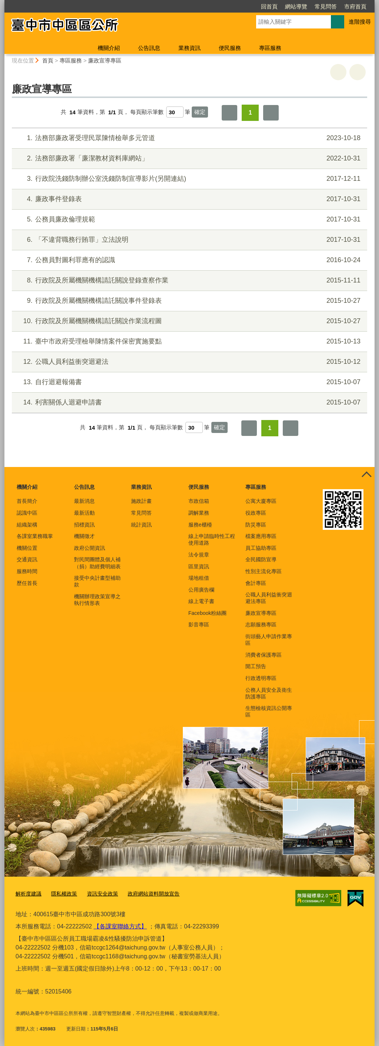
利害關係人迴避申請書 (188, 402)
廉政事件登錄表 (188, 199)
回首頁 (226, 6)
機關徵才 (84, 536)
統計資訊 (141, 525)
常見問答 (283, 6)
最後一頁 (271, 113)
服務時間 (27, 571)
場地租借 (198, 578)
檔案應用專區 (260, 536)
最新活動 (84, 513)
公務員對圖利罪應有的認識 (188, 260)
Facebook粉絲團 (207, 613)
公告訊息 (149, 48)
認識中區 (27, 513)
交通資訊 (27, 559)
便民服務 (230, 48)
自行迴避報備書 (188, 382)
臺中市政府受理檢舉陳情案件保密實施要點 (188, 341)
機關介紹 (109, 48)
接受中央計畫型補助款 (97, 581)
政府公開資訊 (89, 548)
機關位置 (27, 548)
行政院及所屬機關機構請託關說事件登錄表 (188, 300)
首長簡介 (27, 501)
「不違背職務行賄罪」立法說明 (188, 239)
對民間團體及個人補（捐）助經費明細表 (97, 562)
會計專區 (255, 583)
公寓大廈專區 (260, 501)
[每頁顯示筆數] (175, 112)
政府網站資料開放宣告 (146, 893)
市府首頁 (313, 6)
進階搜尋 (360, 21)
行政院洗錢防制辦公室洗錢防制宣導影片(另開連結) (188, 178)
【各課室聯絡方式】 (120, 926)
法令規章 (198, 555)
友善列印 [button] (338, 72)
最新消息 (84, 501)
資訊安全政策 (97, 893)
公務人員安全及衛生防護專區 (268, 693)
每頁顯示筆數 (147, 112)
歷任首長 (27, 583)
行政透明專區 (260, 678)
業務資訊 (189, 48)
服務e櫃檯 (200, 525)
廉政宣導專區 (104, 60)
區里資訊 (198, 566)
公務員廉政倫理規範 (188, 219)
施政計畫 (141, 501)
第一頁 (229, 113)
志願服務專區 (260, 624)
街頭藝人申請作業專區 (268, 639)
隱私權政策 (61, 893)
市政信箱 (198, 501)
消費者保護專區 (263, 655)
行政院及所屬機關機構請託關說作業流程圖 (188, 321)
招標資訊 (84, 525)
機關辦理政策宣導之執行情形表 (97, 599)
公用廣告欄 (201, 590)
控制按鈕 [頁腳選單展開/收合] (366, 475)
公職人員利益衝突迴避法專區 (268, 598)
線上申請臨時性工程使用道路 (211, 539)
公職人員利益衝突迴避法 (188, 361)
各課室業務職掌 (35, 536)
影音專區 (198, 624)
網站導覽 (253, 6)
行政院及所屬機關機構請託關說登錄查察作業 (188, 280)
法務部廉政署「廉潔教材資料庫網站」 (188, 158)
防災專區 (255, 525)
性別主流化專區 (263, 571)
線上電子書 (201, 601)
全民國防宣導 (260, 559)
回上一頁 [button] (357, 72)
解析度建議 (28, 893)
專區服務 (270, 48)
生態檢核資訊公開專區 (268, 711)
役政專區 (255, 513)
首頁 (47, 60)
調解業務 (198, 513)
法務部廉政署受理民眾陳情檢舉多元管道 (188, 138)
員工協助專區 (260, 548)
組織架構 (27, 525)
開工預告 (255, 666)
